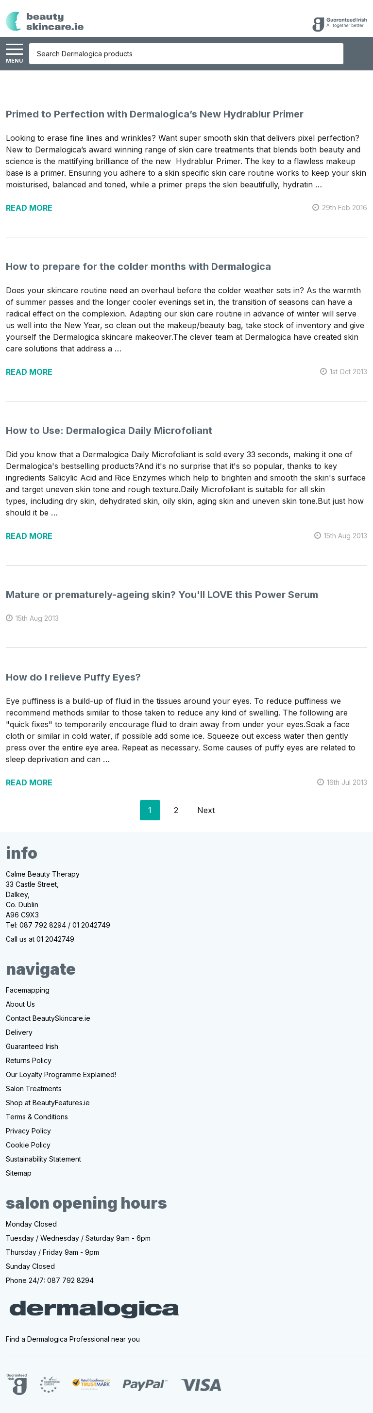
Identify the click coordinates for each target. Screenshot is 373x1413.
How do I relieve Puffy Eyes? (73, 677)
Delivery (19, 1032)
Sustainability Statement (43, 1159)
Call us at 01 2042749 (40, 939)
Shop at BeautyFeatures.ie (48, 1102)
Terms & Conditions (37, 1117)
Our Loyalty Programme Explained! (61, 1074)
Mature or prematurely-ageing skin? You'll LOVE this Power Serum (162, 594)
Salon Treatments (34, 1088)
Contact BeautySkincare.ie (48, 1018)
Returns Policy (28, 1060)
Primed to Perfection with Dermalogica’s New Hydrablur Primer (155, 114)
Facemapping (28, 990)
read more (29, 208)
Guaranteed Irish (32, 1046)
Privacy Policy (28, 1131)
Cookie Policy (28, 1145)
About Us (20, 1004)
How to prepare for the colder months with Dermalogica (138, 266)
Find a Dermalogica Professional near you (73, 1339)
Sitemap (19, 1173)
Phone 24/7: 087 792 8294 (50, 1280)
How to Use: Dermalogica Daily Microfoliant (109, 430)
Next (214, 810)
